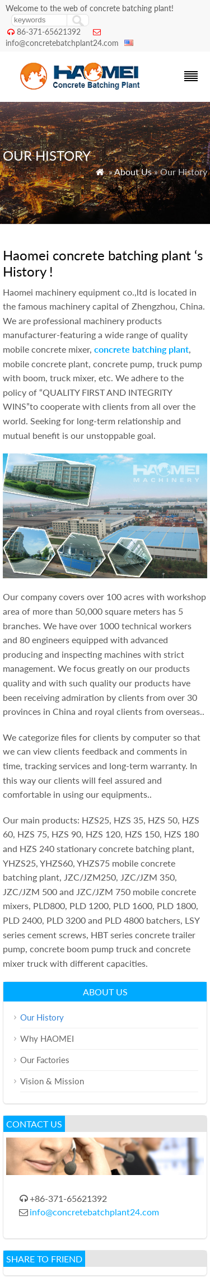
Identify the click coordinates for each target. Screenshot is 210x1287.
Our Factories (44, 1060)
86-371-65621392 (49, 31)
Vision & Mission (52, 1081)
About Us (133, 171)
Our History (42, 1017)
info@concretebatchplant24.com (62, 43)
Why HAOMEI (47, 1038)
